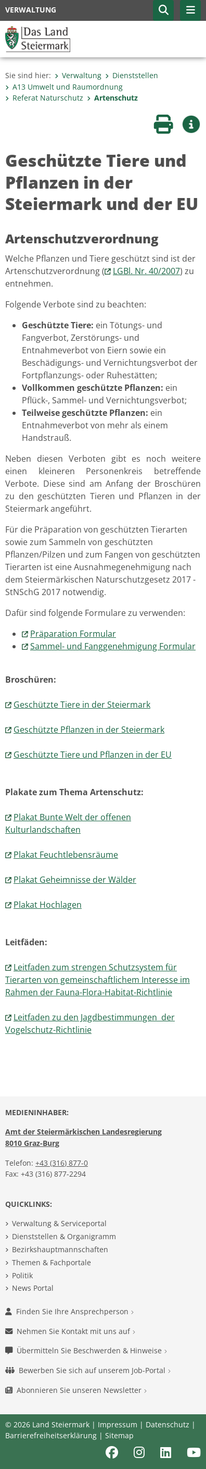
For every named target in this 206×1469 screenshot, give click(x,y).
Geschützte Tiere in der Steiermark (82, 704)
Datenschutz (167, 1424)
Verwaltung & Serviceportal (59, 1223)
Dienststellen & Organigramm (64, 1236)
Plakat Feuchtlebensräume (66, 854)
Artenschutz (112, 98)
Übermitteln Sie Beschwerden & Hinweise (86, 1350)
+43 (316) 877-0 (61, 1163)
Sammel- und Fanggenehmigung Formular (113, 646)
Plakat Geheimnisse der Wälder (75, 879)
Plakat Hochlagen (48, 904)
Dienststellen (131, 75)
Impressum (117, 1424)
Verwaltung (78, 75)
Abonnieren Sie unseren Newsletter (76, 1390)
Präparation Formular (73, 633)
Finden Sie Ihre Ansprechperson (69, 1311)
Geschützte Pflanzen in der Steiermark (89, 729)
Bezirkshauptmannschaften (60, 1249)
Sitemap (119, 1435)
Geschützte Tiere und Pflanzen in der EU (93, 754)
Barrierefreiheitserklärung (51, 1435)
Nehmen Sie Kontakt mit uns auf (70, 1331)
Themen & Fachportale (51, 1262)
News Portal (33, 1288)
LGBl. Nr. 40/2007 (146, 271)
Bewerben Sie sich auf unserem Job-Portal (88, 1370)
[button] (163, 10)
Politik (22, 1275)
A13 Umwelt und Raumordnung (64, 87)
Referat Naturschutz (44, 98)
